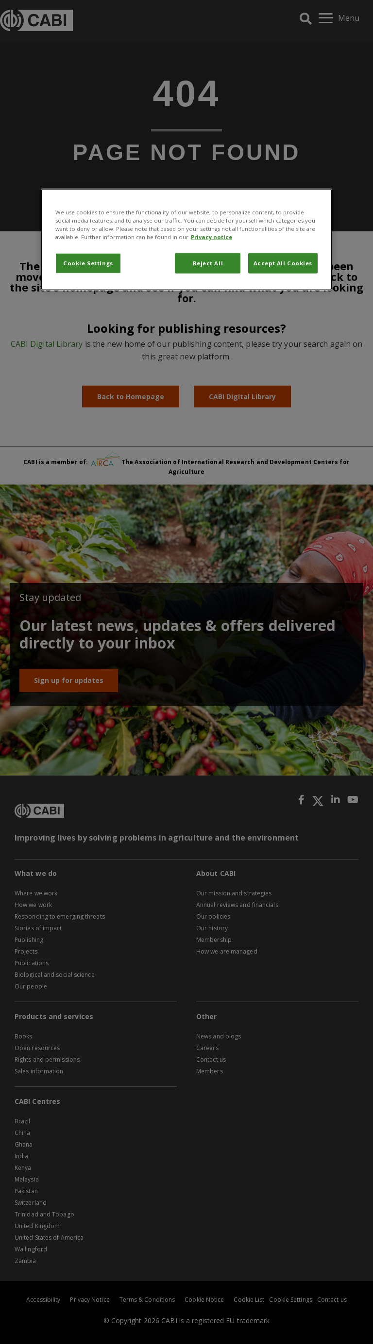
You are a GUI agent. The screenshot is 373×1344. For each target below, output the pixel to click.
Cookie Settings (88, 263)
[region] (186, 239)
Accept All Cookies (283, 263)
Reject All (208, 263)
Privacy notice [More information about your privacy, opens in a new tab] (211, 237)
